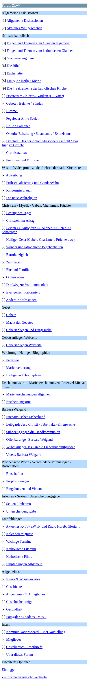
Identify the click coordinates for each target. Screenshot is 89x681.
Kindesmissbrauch (19, 190)
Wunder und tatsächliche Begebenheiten (34, 247)
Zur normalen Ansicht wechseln (24, 677)
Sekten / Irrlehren (18, 504)
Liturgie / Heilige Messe (24, 81)
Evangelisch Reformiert (23, 292)
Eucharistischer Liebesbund (25, 417)
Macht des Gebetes (19, 322)
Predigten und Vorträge (22, 160)
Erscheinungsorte (18, 402)
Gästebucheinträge (19, 602)
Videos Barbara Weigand (23, 454)
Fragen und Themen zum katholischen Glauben (40, 51)
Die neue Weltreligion (21, 198)
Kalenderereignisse (19, 534)
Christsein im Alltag (20, 220)
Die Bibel (13, 66)
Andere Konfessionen (21, 300)
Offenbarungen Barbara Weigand (29, 439)
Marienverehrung (18, 368)
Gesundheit (14, 609)
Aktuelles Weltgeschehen (24, 28)
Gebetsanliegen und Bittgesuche (29, 330)
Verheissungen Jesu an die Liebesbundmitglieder (40, 447)
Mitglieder (13, 639)
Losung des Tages (18, 213)
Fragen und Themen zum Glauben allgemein (38, 43)
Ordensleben (15, 277)
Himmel (12, 111)
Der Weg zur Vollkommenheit (27, 285)
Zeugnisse (13, 262)
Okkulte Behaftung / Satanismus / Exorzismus (38, 133)
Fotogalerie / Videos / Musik (26, 617)
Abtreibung (14, 175)
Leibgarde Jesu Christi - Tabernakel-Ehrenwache (40, 424)
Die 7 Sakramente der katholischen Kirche (37, 88)
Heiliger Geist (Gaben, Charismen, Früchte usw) (40, 239)
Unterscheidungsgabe (21, 511)
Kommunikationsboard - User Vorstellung (35, 632)
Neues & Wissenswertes (23, 579)
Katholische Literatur (21, 549)
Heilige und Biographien (23, 375)
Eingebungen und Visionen (25, 489)
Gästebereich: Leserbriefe (24, 647)
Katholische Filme (19, 556)
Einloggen (9, 669)
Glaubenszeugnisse (20, 58)
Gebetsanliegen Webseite (24, 345)
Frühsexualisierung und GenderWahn (32, 183)
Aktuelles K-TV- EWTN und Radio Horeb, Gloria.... (43, 526)
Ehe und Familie (18, 270)
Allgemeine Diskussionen (25, 20)
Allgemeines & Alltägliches (25, 594)
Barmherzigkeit (17, 254)
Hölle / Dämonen (18, 126)
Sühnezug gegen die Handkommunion (33, 432)
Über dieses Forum (19, 654)
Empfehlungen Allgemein (24, 564)
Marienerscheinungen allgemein (29, 394)
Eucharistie (15, 73)
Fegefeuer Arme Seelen (22, 118)
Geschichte (14, 587)
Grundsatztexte (17, 153)
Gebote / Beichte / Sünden (24, 103)
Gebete (11, 315)
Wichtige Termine (19, 541)
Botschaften (14, 474)
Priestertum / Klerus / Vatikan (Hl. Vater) (35, 96)
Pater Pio (12, 360)
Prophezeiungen (17, 481)
